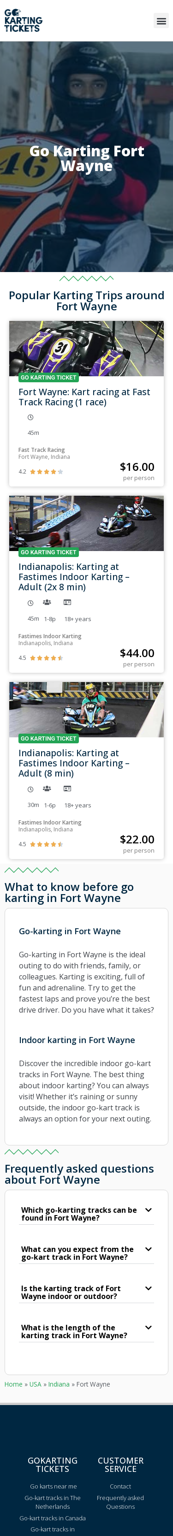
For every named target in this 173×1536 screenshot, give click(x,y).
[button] (161, 20)
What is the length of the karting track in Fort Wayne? (74, 1331)
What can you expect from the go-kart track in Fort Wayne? (77, 1253)
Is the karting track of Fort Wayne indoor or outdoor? (71, 1292)
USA (36, 1384)
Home (14, 1384)
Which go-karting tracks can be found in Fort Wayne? (79, 1214)
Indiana (59, 1384)
